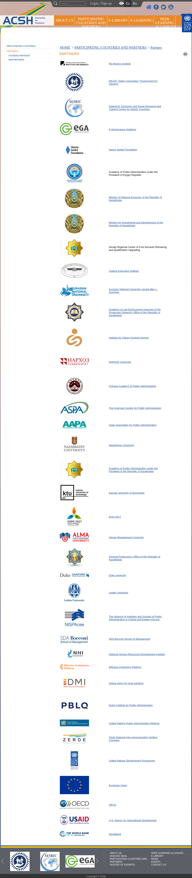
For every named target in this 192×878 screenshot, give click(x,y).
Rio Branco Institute (120, 63)
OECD (112, 804)
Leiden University (118, 592)
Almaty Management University (126, 537)
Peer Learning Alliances (165, 23)
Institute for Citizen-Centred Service (129, 337)
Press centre (68, 34)
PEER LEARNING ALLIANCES (167, 853)
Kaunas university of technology (127, 492)
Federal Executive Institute (124, 271)
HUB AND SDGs (118, 856)
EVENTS (156, 861)
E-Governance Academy (122, 129)
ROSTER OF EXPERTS (91, 37)
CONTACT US (158, 864)
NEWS (154, 859)
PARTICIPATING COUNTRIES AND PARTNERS (91, 23)
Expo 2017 (115, 516)
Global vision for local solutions (126, 683)
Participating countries (21, 46)
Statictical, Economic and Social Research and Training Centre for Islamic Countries (135, 108)
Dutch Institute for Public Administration (131, 705)
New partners (16, 60)
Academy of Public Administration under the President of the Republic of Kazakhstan (133, 470)
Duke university (117, 575)
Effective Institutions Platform (125, 667)
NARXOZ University (120, 362)
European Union (118, 785)
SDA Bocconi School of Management (129, 638)
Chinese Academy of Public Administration (132, 386)
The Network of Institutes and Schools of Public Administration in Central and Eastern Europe (135, 618)
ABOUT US (64, 20)
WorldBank (115, 834)
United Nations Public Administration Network (134, 723)
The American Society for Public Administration (135, 408)
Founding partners (19, 56)
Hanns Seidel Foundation (123, 149)
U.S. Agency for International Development (133, 820)
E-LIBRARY (157, 856)
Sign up (106, 3)
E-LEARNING (141, 20)
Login (94, 3)
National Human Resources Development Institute (137, 654)
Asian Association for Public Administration (132, 425)
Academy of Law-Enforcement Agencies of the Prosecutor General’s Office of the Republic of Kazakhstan (135, 312)
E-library (118, 20)
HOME (65, 48)
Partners (12, 51)
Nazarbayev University (121, 445)
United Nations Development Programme (132, 760)
